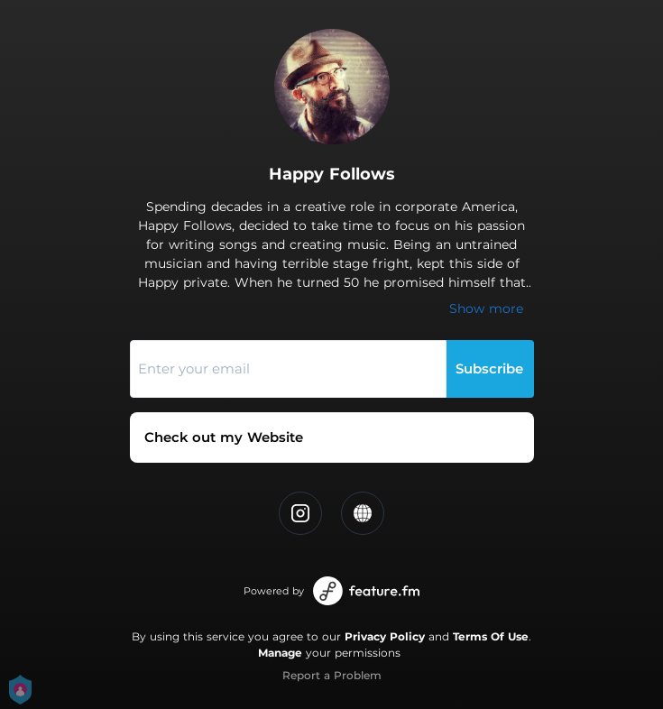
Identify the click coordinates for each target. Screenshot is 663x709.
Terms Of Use (491, 636)
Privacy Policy (385, 636)
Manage (280, 652)
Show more (486, 308)
